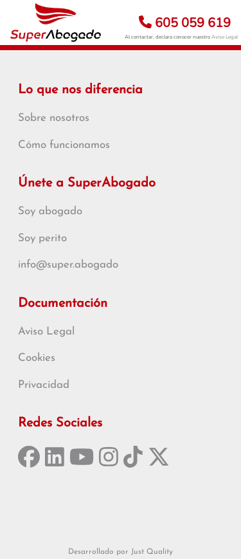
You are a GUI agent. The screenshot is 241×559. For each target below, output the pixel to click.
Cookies (36, 358)
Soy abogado (50, 211)
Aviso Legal (224, 37)
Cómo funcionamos (64, 145)
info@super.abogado (68, 264)
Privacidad (43, 385)
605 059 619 (185, 23)
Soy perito (42, 238)
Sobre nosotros (53, 118)
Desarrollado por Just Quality (120, 552)
